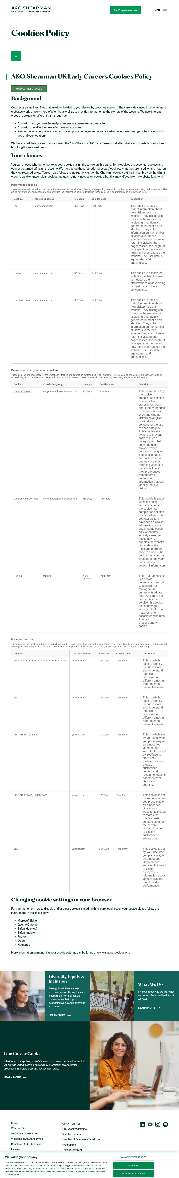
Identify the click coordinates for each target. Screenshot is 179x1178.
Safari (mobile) (27, 932)
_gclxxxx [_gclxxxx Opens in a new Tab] (18, 273)
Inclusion (16, 1149)
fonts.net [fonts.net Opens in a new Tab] (47, 576)
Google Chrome (28, 924)
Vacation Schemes (73, 1134)
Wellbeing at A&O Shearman (27, 1138)
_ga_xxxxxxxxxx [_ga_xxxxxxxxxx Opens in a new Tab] (22, 300)
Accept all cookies (133, 1174)
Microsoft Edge (27, 920)
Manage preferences (29, 88)
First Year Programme (74, 1128)
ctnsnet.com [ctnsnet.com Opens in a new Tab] (78, 660)
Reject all (133, 1166)
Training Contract (72, 1150)
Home (14, 1123)
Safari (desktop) (27, 928)
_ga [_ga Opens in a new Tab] (16, 206)
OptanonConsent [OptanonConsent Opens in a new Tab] (22, 391)
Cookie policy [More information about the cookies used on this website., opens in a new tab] (13, 1175)
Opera (22, 940)
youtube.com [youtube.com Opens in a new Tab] (78, 734)
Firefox (22, 936)
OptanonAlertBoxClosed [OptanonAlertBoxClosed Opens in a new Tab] (26, 498)
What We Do (18, 1128)
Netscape (24, 944)
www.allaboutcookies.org (113, 952)
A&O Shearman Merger (24, 1133)
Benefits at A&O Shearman (26, 1144)
